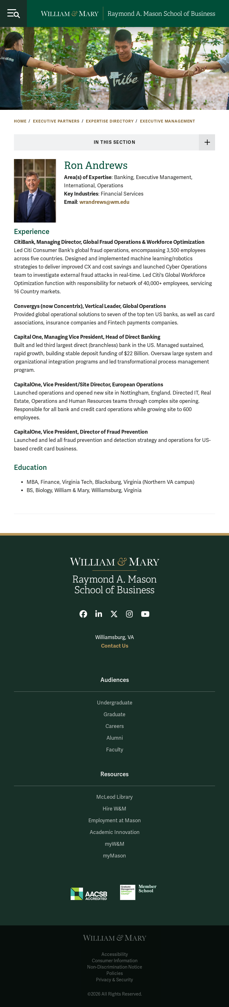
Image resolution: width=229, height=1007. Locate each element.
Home (20, 121)
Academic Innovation (115, 832)
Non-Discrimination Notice (114, 967)
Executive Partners (56, 121)
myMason (114, 856)
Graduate (114, 714)
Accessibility (114, 954)
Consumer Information (114, 961)
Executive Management (167, 121)
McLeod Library (114, 797)
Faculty (114, 750)
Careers (114, 726)
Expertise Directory (109, 121)
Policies (114, 973)
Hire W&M (114, 809)
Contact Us (114, 646)
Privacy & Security (114, 980)
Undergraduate (114, 703)
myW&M (114, 844)
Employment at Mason (114, 820)
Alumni (114, 738)
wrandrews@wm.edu (104, 202)
